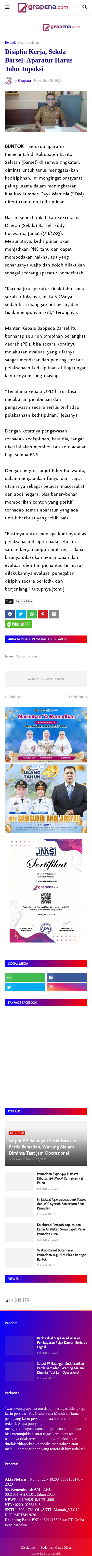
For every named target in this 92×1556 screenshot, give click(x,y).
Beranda (10, 42)
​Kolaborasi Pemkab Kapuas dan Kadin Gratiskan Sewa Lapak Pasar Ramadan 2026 (61, 1229)
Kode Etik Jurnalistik (46, 1553)
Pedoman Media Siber (56, 1547)
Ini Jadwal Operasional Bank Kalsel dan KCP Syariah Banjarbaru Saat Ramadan (61, 1203)
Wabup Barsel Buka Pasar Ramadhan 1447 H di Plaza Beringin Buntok (61, 1254)
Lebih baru (15, 697)
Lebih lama (76, 697)
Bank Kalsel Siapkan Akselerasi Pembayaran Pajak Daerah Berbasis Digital (62, 1342)
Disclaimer (28, 1547)
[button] (6, 7)
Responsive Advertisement (46, 679)
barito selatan (29, 42)
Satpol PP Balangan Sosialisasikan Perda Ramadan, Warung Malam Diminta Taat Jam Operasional (60, 1368)
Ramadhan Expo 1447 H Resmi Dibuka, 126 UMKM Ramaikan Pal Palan (60, 1178)
